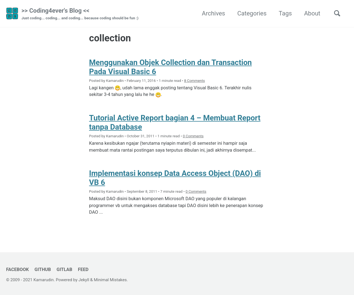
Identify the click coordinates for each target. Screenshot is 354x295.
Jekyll (84, 279)
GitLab (64, 269)
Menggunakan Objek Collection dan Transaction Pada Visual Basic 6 (171, 67)
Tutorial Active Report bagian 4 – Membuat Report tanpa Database (175, 122)
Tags (285, 13)
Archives (213, 13)
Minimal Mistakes (110, 279)
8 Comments (194, 81)
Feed (83, 269)
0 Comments (193, 136)
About (312, 13)
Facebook (17, 269)
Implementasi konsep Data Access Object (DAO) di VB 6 (175, 178)
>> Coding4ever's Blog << (80, 14)
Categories (252, 13)
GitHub (43, 269)
